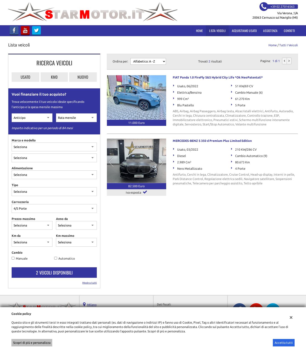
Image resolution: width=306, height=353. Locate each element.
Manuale (21, 258)
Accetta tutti (284, 342)
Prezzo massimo (23, 219)
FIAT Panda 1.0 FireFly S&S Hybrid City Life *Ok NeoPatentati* (218, 77)
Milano (92, 305)
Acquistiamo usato (244, 30)
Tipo (15, 185)
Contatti (289, 30)
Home (199, 30)
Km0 (54, 77)
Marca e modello (24, 140)
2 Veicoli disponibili (54, 272)
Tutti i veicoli (288, 45)
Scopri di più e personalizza (31, 342)
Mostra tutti (89, 282)
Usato (25, 77)
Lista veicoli (217, 30)
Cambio (17, 252)
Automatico (67, 258)
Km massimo (65, 235)
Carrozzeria (20, 202)
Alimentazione (22, 168)
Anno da (62, 219)
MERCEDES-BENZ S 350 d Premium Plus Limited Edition (212, 141)
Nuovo (82, 77)
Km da (16, 235)
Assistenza (270, 30)
